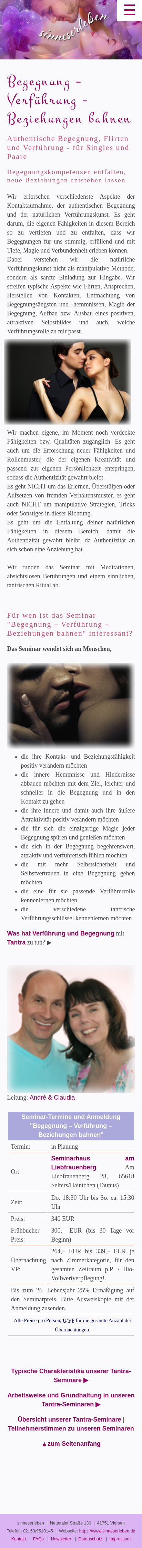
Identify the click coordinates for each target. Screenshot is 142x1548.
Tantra (16, 942)
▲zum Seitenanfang (71, 1443)
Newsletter (61, 1539)
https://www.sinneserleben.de (107, 1531)
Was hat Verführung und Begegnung (60, 933)
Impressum (120, 1539)
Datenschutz (90, 1539)
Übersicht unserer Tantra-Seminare (69, 1419)
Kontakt (18, 1539)
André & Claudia (52, 1097)
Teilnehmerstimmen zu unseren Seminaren (71, 1428)
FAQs (38, 1539)
